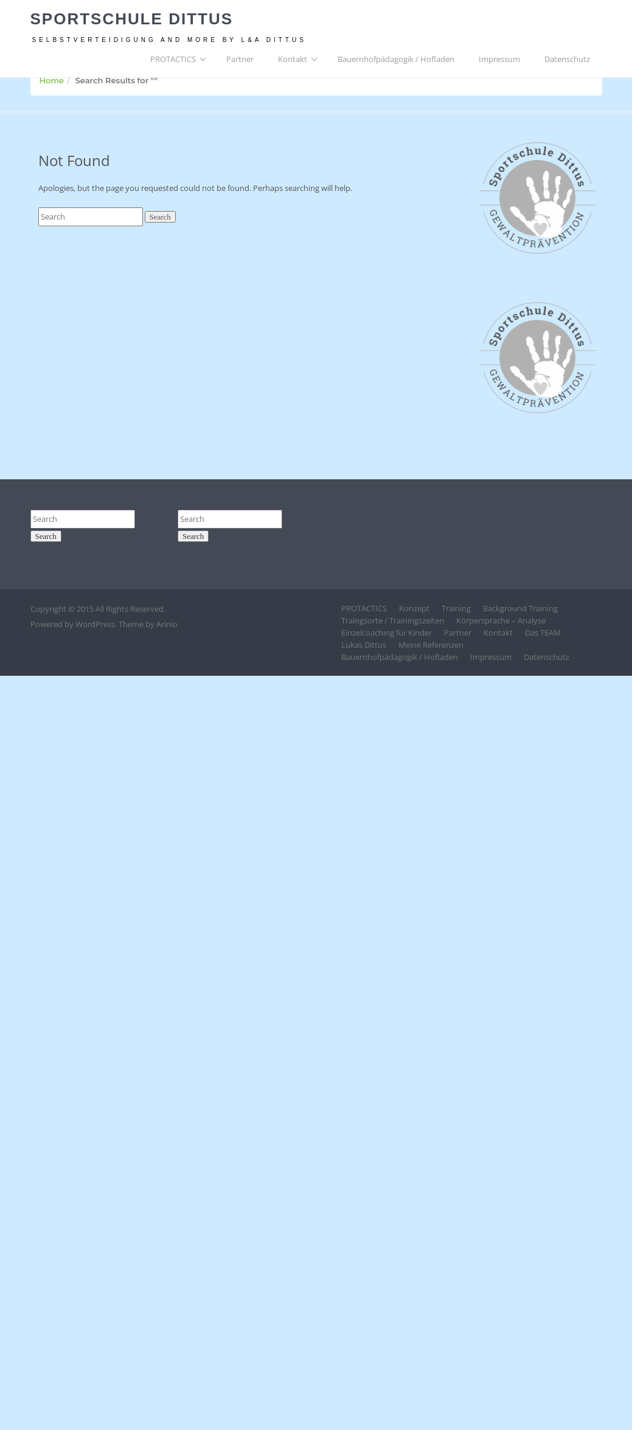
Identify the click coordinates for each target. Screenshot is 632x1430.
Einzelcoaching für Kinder (386, 632)
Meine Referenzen (431, 644)
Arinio (167, 624)
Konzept (414, 608)
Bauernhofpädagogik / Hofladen (396, 59)
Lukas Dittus (363, 644)
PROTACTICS (173, 59)
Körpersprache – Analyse (501, 620)
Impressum (499, 59)
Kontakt (292, 59)
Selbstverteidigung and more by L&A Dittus (169, 39)
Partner (240, 59)
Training (456, 608)
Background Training (520, 608)
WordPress (95, 624)
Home (52, 80)
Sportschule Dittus (132, 19)
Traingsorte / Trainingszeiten (392, 620)
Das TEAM (543, 632)
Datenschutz (567, 59)
